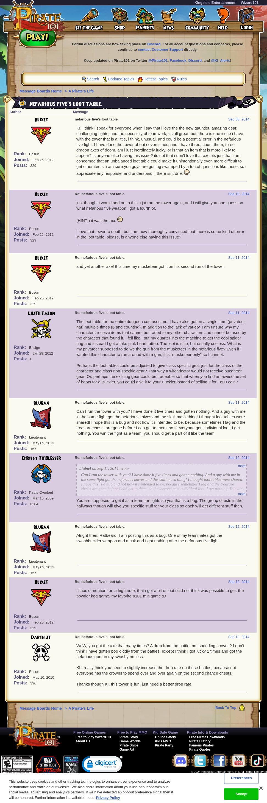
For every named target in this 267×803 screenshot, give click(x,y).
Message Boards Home (41, 91)
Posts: (21, 165)
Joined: (22, 159)
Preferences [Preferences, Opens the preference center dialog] (241, 781)
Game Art (126, 749)
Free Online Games (89, 732)
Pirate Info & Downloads (207, 732)
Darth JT (41, 637)
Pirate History (200, 741)
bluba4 (41, 403)
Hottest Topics (156, 79)
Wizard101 (249, 3)
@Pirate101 (158, 60)
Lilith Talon (41, 313)
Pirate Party (164, 745)
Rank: (20, 153)
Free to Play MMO (132, 732)
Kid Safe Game (165, 732)
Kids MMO (163, 741)
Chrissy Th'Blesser (41, 458)
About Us (83, 741)
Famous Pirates (201, 745)
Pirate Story (128, 737)
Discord (153, 44)
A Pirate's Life (81, 91)
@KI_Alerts (220, 60)
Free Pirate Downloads (207, 737)
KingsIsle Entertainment (214, 3)
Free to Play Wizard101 (94, 737)
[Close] (261, 792)
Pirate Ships (128, 745)
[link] (102, 765)
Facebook (178, 60)
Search (93, 79)
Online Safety (165, 737)
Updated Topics (121, 79)
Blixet (41, 120)
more (242, 466)
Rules (182, 79)
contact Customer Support (160, 49)
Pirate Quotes (200, 749)
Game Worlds (130, 741)
